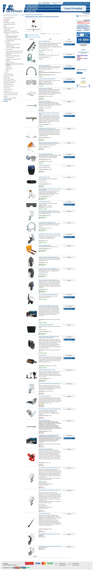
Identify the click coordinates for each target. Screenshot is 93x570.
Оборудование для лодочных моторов (11, 32)
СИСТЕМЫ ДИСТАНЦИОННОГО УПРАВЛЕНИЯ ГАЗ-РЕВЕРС (12, 37)
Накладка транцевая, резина (44, 165)
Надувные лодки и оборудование (10, 31)
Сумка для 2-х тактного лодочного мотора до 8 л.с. (48, 268)
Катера (4, 25)
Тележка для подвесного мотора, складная (47, 369)
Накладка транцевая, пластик (44, 201)
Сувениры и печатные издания (10, 97)
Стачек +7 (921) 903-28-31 (44, 3)
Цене (54, 33)
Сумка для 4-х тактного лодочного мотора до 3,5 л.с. (49, 280)
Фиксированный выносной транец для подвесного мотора (50, 408)
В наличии (41, 51)
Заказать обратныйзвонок (58, 3)
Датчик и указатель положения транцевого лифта (48, 305)
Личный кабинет (85, 12)
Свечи (7, 34)
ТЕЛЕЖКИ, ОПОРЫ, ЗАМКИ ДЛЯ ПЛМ (33, 30)
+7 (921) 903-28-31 (75, 563)
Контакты (80, 3)
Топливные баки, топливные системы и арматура (13, 60)
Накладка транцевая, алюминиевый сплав (47, 78)
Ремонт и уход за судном (9, 79)
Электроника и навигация (9, 75)
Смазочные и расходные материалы (13, 55)
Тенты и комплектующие (9, 17)
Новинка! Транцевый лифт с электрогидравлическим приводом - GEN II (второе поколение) (49, 337)
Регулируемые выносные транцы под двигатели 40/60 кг (49, 234)
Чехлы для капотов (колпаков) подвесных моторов (48, 294)
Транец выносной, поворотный (45, 396)
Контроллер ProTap (42, 355)
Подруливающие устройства (9, 24)
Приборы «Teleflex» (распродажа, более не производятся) (14, 53)
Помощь (87, 3)
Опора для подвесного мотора (44, 101)
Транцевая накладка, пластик (44, 177)
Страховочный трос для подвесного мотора (47, 128)
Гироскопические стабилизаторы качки (13, 39)
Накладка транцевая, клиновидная (45, 88)
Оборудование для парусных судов (11, 92)
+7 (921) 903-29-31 (62, 563)
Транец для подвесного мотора (45, 245)
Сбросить (58, 33)
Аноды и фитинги (9, 68)
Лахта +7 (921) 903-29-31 (44, 2)
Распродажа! (6, 20)
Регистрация (87, 13)
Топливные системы (10, 57)
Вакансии (5, 101)
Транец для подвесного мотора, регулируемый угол (49, 142)
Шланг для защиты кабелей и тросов (46, 154)
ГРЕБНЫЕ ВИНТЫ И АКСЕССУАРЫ (13, 44)
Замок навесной (42, 54)
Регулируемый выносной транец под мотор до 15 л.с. (49, 211)
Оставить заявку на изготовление (83, 45)
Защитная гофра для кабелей (44, 65)
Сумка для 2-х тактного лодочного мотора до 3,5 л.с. (49, 257)
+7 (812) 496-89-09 (62, 565)
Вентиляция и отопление (9, 85)
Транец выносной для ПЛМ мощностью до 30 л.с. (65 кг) (49, 467)
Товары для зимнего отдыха (8, 27)
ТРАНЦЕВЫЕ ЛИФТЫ (10, 46)
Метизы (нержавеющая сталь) (10, 80)
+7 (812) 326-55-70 (75, 565)
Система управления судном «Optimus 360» (14, 51)
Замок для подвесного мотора (44, 41)
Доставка (73, 3)
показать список (69, 44)
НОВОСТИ (83, 49)
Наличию (49, 33)
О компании (66, 3)
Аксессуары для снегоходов (9, 22)
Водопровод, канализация (9, 82)
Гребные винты (9, 66)
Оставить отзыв (7, 99)
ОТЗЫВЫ (83, 78)
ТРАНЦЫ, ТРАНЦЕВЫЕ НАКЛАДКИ (13, 47)
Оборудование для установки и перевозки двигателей (14, 64)
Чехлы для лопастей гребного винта (46, 449)
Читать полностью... (83, 86)
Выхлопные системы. (10, 62)
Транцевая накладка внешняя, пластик (46, 324)
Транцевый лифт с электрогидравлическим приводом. (49, 435)
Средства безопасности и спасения (11, 94)
